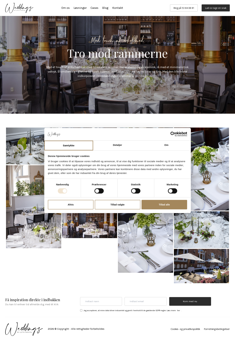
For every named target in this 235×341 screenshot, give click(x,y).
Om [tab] (166, 145)
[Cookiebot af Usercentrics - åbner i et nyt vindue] (173, 134)
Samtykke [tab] (68, 145)
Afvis (71, 204)
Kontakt (117, 8)
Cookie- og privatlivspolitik (185, 329)
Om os (65, 8)
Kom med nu (190, 301)
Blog (105, 8)
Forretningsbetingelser (217, 329)
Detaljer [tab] (117, 145)
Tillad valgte (117, 204)
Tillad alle (164, 204)
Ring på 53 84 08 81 (183, 7)
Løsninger (80, 8)
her (178, 310)
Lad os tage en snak (215, 7)
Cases (94, 8)
